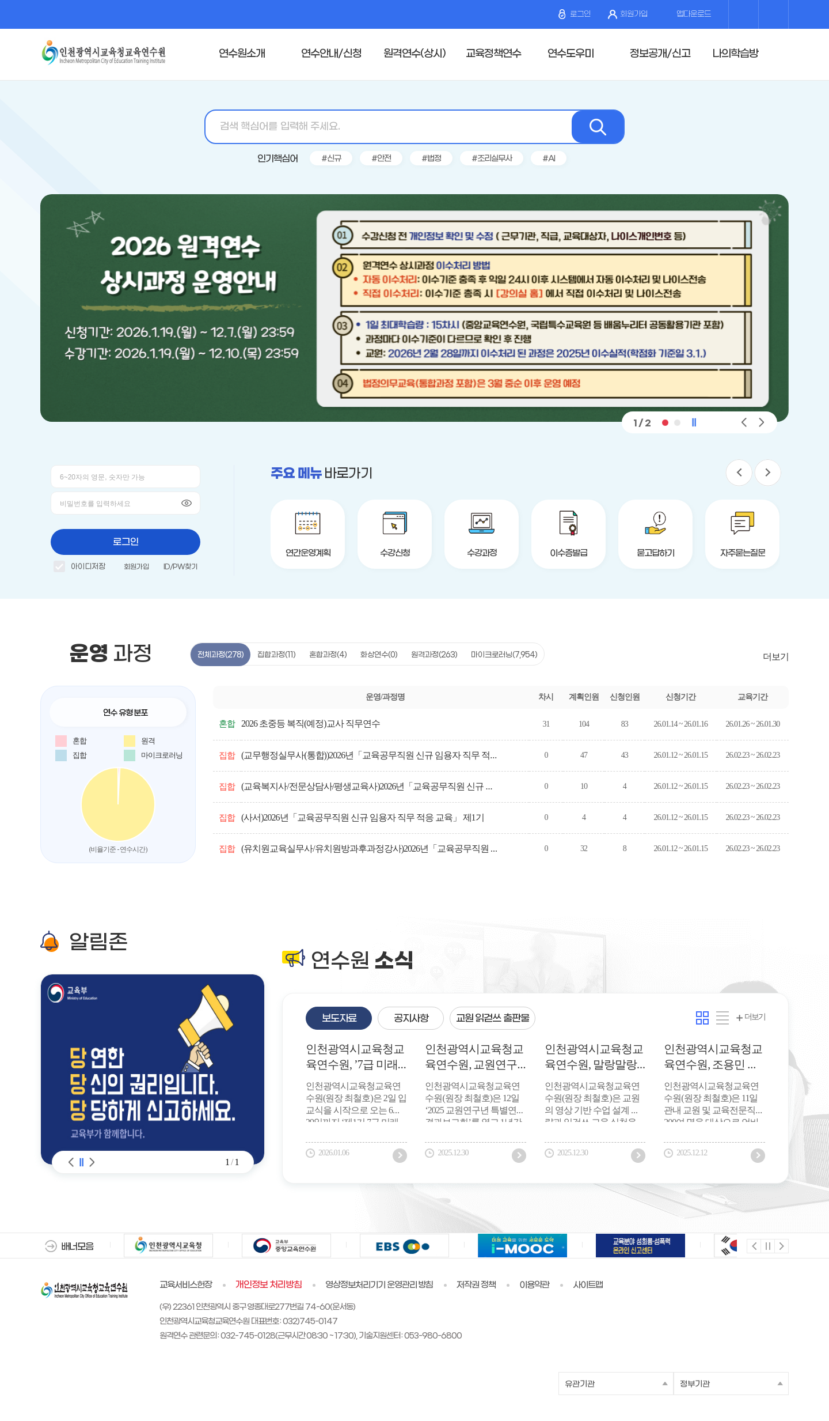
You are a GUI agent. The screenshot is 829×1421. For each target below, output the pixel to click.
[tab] (339, 1018)
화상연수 (378, 655)
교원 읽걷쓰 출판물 (492, 1019)
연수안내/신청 (331, 54)
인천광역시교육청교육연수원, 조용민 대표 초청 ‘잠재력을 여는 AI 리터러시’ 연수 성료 (713, 1059)
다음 (781, 1245)
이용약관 (534, 1285)
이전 (753, 1245)
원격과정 (434, 655)
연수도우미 (570, 54)
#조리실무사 (491, 159)
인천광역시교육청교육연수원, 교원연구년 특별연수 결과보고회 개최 (474, 1059)
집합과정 (276, 655)
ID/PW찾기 (180, 567)
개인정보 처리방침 (268, 1285)
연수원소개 (242, 54)
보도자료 (339, 1019)
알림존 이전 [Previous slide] (71, 1162)
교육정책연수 (493, 54)
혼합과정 (328, 655)
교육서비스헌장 (185, 1285)
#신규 (331, 159)
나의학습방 (735, 54)
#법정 (431, 159)
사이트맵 (588, 1285)
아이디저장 (79, 568)
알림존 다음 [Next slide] (92, 1162)
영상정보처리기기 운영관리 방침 (379, 1285)
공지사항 (411, 1019)
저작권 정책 (476, 1285)
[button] (664, 422)
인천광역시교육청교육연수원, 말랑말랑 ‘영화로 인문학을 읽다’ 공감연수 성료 (594, 1059)
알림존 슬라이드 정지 (82, 1162)
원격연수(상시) (414, 54)
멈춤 (767, 1245)
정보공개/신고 (660, 54)
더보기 (776, 657)
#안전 (381, 159)
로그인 (574, 14)
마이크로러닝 (504, 655)
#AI (548, 159)
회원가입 (628, 14)
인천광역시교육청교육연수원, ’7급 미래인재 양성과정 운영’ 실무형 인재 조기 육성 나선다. (355, 1059)
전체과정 (220, 655)
